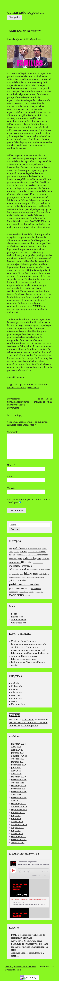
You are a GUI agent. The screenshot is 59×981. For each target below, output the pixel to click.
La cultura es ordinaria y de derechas (29, 944)
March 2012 (17, 833)
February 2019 (18, 785)
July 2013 (15, 815)
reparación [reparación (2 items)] (22, 592)
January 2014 (18, 812)
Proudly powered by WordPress (20, 966)
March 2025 (17, 750)
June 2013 (16, 818)
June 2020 (16, 767)
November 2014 (19, 806)
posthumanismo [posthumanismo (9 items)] (19, 588)
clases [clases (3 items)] (35, 549)
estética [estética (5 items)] (45, 558)
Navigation (14, 17)
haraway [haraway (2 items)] (40, 563)
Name (11, 465)
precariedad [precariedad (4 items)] (36, 589)
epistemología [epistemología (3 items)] (14, 559)
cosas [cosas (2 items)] (39, 549)
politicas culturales (16, 387)
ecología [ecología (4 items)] (19, 555)
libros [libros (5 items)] (35, 574)
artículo (21, 377)
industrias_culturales (37, 384)
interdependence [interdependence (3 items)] (43, 569)
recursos (15, 695)
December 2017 (18, 788)
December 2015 (18, 797)
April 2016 (16, 794)
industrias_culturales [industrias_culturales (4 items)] (18, 569)
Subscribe (36, 876)
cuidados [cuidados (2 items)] (16, 552)
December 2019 (18, 779)
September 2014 (19, 809)
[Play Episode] (13, 870)
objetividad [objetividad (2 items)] (40, 577)
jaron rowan (28, 719)
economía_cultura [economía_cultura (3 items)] (30, 555)
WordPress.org (18, 623)
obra (16, 719)
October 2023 (17, 759)
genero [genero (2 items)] (34, 563)
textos (14, 701)
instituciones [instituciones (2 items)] (32, 569)
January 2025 (18, 753)
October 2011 (17, 842)
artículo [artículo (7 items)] (17, 548)
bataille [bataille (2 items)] (24, 549)
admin (37, 39)
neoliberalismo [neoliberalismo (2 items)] (14, 577)
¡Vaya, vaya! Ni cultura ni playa (26, 941)
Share (46, 876)
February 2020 (18, 777)
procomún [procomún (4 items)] (13, 592)
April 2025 (16, 747)
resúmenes (16, 698)
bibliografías (17, 686)
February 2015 (18, 803)
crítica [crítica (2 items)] (11, 552)
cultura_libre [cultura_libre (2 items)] (32, 552)
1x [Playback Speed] (24, 871)
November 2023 (19, 756)
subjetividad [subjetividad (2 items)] (30, 592)
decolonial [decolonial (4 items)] (41, 552)
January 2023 (18, 762)
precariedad (33, 387)
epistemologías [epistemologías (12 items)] (30, 558)
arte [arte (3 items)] (10, 549)
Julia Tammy (17, 653)
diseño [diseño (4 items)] (12, 555)
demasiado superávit (25, 12)
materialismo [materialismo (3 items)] (44, 574)
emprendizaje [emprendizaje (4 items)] (43, 555)
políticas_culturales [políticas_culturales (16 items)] (24, 584)
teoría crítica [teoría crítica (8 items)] (17, 595)
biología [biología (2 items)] (30, 549)
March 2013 (17, 821)
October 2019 (17, 782)
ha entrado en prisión (37, 82)
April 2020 (16, 773)
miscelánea (16, 692)
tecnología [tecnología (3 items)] (39, 592)
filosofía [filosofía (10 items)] (26, 562)
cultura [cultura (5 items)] (23, 551)
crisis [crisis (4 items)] (44, 549)
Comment (12, 432)
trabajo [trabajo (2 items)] (27, 595)
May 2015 (16, 800)
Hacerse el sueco (29, 656)
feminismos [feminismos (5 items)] (15, 562)
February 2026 (18, 744)
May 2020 (16, 771)
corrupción (20, 384)
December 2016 (18, 791)
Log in (14, 614)
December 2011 (18, 839)
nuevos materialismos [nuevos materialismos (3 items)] (27, 577)
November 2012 (19, 824)
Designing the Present (38, 653)
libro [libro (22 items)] (28, 573)
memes (14, 689)
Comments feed (18, 619)
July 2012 (15, 830)
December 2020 (18, 765)
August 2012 (17, 827)
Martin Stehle (14, 970)
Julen (13, 659)
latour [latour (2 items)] (21, 574)
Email (11, 476)
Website (11, 488)
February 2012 (18, 836)
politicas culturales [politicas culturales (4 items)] (17, 580)
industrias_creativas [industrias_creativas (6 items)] (20, 566)
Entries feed (17, 617)
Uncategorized (18, 704)
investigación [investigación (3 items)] (14, 574)
